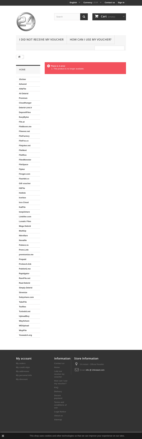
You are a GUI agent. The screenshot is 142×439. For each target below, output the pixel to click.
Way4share (24, 321)
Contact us (110, 2)
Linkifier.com (25, 216)
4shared (23, 84)
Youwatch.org (25, 335)
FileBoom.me (25, 126)
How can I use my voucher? (90, 39)
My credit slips (23, 367)
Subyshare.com (26, 297)
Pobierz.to (24, 245)
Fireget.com (24, 174)
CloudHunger (25, 103)
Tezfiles (22, 307)
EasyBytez (24, 117)
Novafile (23, 240)
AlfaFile (22, 89)
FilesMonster (25, 160)
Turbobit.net (24, 311)
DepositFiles (25, 112)
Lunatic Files (25, 221)
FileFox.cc (24, 141)
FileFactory (24, 136)
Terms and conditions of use (60, 405)
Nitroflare (23, 235)
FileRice (23, 155)
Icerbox (22, 197)
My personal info (24, 375)
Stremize (23, 292)
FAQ (56, 387)
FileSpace (23, 164)
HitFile (22, 188)
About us (58, 416)
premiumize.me (26, 254)
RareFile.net (24, 278)
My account (24, 358)
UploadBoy (24, 316)
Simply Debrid (25, 288)
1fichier (22, 79)
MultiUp (22, 231)
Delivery (58, 391)
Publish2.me (25, 269)
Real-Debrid (24, 283)
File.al (22, 122)
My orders (20, 363)
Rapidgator (24, 273)
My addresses (22, 371)
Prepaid (22, 259)
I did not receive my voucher (41, 39)
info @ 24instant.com (95, 370)
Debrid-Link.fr (25, 107)
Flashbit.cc (24, 179)
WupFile (23, 330)
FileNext (23, 150)
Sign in (121, 2)
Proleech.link (25, 264)
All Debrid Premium (23, 95)
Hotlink (22, 193)
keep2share (24, 212)
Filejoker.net (25, 145)
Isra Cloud (24, 202)
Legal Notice (60, 412)
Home (57, 367)
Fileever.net (24, 131)
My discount (22, 379)
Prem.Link (24, 250)
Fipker (22, 169)
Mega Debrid (25, 226)
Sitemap (58, 420)
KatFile (22, 207)
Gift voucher (25, 183)
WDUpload (24, 325)
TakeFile (23, 302)
